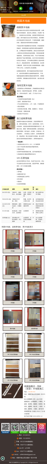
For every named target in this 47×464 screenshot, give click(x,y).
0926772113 (24, 445)
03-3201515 (26, 435)
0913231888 (24, 441)
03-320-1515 (31, 391)
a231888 (9, 11)
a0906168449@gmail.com (27, 454)
